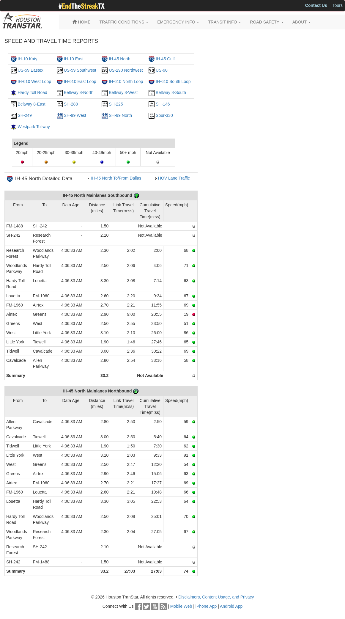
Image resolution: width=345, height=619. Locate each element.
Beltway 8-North (79, 92)
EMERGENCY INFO (178, 22)
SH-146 (163, 104)
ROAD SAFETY (266, 22)
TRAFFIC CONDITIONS (124, 22)
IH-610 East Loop (80, 81)
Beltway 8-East (31, 104)
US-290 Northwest (126, 70)
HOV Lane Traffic (174, 178)
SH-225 (116, 104)
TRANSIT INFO (224, 22)
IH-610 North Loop (126, 81)
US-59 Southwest (80, 70)
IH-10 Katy (27, 58)
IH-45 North (119, 58)
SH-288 (71, 104)
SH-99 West (75, 115)
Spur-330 (164, 115)
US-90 (162, 70)
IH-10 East (74, 58)
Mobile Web (181, 606)
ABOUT (301, 22)
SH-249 (24, 115)
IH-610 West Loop (34, 81)
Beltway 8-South (171, 92)
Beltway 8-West (123, 92)
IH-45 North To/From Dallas (116, 178)
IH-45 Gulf (165, 58)
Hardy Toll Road (32, 92)
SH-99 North (120, 115)
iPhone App (206, 606)
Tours (338, 5)
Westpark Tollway (34, 126)
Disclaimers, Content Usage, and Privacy (216, 597)
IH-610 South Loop (173, 81)
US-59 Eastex (30, 70)
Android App (231, 606)
